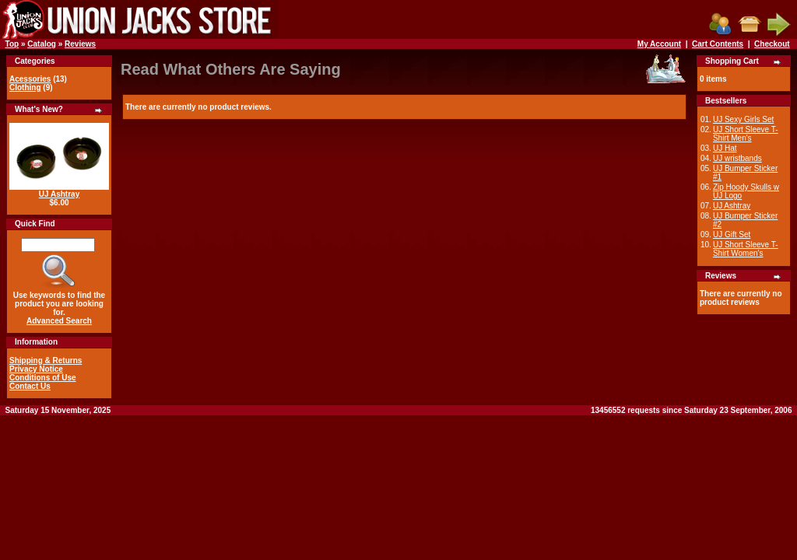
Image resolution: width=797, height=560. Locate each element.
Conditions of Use (42, 377)
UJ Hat (725, 148)
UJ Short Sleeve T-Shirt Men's (745, 133)
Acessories (30, 79)
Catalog (41, 44)
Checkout (772, 44)
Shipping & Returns (45, 360)
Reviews (80, 44)
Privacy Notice (36, 369)
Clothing (25, 87)
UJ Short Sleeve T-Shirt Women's (745, 248)
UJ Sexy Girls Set (743, 119)
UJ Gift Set (731, 234)
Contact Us (30, 386)
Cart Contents (717, 44)
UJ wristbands (737, 158)
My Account (659, 44)
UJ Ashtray (59, 194)
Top (12, 44)
